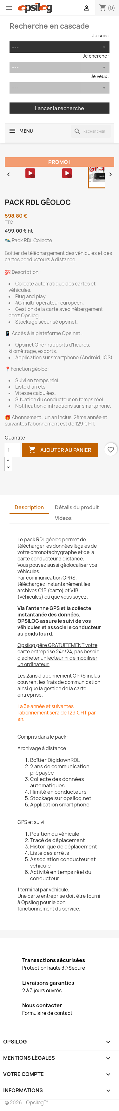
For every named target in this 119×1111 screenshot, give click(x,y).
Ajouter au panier (60, 450)
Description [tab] (29, 507)
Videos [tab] (63, 518)
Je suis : (100, 35)
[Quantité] (12, 450)
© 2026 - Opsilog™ (26, 1102)
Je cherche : (96, 56)
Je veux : (100, 76)
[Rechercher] (91, 131)
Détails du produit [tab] (77, 507)
